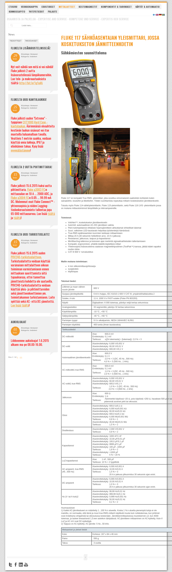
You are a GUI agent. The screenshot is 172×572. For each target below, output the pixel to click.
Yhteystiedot (36, 11)
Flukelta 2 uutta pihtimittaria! (31, 167)
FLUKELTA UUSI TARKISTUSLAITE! (30, 234)
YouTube (26, 565)
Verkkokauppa (29, 6)
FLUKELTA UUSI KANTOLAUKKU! (28, 100)
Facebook (16, 565)
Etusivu (13, 6)
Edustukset (48, 6)
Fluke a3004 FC (20, 197)
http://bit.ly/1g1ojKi (31, 83)
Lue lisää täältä (20, 305)
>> (21, 357)
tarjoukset (31, 41)
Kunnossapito (17, 11)
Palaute (52, 11)
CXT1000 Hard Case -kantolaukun (29, 124)
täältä (51, 213)
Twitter (10, 565)
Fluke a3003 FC (36, 189)
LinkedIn (21, 565)
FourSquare (31, 565)
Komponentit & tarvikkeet (116, 6)
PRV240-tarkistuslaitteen (26, 257)
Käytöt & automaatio (147, 6)
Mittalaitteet (67, 6)
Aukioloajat (18, 322)
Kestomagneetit (88, 6)
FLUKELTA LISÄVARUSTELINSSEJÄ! (30, 48)
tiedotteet (15, 41)
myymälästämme (20, 150)
